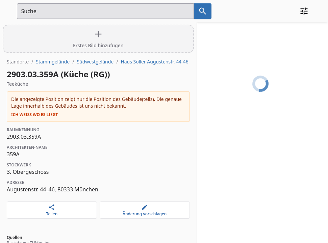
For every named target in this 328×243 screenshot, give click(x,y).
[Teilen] (52, 210)
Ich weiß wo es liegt (34, 114)
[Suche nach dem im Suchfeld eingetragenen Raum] (202, 11)
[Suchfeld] (105, 11)
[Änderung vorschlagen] (145, 210)
